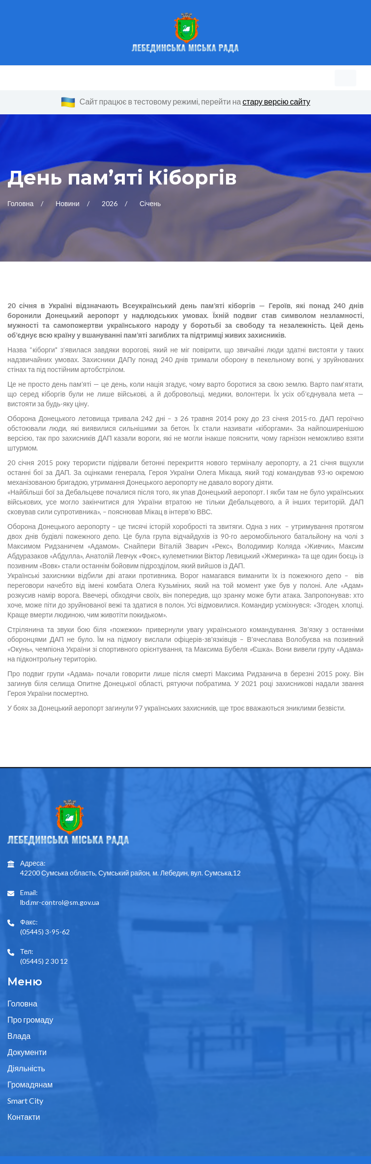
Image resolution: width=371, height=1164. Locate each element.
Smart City (25, 1042)
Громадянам (30, 1026)
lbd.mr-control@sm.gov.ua (59, 839)
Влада (18, 977)
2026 (110, 168)
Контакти (23, 1058)
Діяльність (26, 1009)
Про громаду (30, 961)
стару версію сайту (277, 101)
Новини (68, 168)
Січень (150, 168)
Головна (21, 168)
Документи (27, 993)
